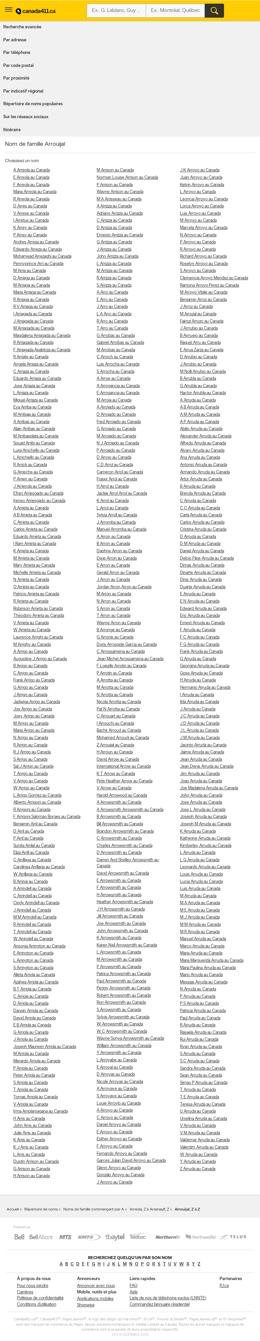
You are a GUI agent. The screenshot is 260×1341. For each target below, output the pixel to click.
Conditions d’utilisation (36, 1304)
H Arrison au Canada (31, 1176)
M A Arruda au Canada (200, 903)
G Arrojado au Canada (116, 429)
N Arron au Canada (114, 601)
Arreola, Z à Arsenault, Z (149, 1209)
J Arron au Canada (113, 580)
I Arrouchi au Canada (115, 723)
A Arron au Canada (113, 537)
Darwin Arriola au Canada (35, 1011)
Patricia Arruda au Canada (203, 1011)
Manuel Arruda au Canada (203, 939)
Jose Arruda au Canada (201, 802)
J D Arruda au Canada (199, 723)
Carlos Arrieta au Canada (35, 529)
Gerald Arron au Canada (118, 573)
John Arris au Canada (32, 1126)
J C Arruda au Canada (199, 716)
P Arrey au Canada (30, 235)
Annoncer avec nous (96, 1286)
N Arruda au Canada (198, 989)
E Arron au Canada (113, 565)
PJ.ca (224, 1286)
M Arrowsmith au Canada (119, 959)
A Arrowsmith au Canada (119, 802)
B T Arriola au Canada (32, 989)
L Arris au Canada (29, 1155)
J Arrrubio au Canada (199, 328)
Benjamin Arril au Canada (35, 824)
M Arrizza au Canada (114, 271)
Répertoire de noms (41, 1209)
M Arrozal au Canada (198, 314)
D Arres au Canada (30, 206)
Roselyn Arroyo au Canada (204, 264)
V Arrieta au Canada (31, 623)
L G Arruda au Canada (199, 860)
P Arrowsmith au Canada (119, 967)
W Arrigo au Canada (31, 788)
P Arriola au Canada (30, 1068)
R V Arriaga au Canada (33, 307)
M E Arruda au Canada (200, 910)
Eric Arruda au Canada (200, 616)
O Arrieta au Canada (31, 587)
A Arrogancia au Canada (118, 386)
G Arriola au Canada (30, 1032)
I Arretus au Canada (31, 220)
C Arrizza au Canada (114, 220)
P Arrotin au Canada (114, 673)
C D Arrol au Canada (115, 465)
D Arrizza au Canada (114, 228)
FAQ (133, 1286)
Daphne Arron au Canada (119, 551)
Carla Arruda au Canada (201, 515)
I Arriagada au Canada (32, 314)
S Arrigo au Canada (30, 759)
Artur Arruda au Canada (201, 479)
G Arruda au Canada (198, 659)
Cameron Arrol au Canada (120, 472)
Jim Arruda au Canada (200, 774)
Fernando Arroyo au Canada (122, 1154)
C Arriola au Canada (30, 996)
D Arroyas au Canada (116, 1074)
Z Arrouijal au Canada (115, 745)
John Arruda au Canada (201, 795)
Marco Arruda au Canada (202, 946)
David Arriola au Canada (34, 1018)
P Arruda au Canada (197, 996)
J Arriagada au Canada (33, 321)
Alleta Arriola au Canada (34, 975)
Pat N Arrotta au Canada (118, 709)
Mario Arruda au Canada (201, 975)
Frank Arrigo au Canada (34, 680)
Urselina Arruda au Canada (203, 1119)
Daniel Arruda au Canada (202, 551)
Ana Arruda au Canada (200, 457)
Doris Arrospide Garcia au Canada (127, 645)
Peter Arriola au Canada (34, 1075)
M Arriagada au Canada (33, 328)
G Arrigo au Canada (30, 687)
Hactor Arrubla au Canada (203, 393)
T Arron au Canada (113, 616)
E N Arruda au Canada (199, 601)
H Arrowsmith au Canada (119, 895)
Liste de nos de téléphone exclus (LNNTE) (168, 1298)
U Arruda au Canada (198, 1111)
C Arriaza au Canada (31, 372)
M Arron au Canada (114, 594)
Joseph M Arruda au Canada (205, 824)
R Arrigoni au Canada (31, 810)
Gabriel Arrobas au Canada (120, 343)
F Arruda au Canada (197, 630)
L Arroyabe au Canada (117, 1060)
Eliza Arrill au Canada (31, 853)
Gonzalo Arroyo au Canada (120, 1175)
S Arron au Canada (113, 609)
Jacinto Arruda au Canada (203, 745)
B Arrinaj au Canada (30, 882)
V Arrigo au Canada (30, 781)
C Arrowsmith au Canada (119, 838)
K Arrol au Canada (113, 501)
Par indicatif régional (23, 91)
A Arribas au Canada (31, 422)
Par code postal (18, 66)
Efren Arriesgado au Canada (38, 493)
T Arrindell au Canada (32, 932)
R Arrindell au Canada (32, 925)
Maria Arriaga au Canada (34, 292)
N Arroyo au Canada (198, 235)
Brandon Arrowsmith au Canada (125, 831)
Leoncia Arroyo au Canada (204, 199)
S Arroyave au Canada (117, 1096)
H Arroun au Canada (115, 752)
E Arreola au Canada (31, 177)
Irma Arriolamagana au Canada (40, 1111)
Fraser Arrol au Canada (117, 479)
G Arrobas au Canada (116, 336)
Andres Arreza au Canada (36, 242)
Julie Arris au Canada (32, 1133)
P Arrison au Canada (115, 185)
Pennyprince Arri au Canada (38, 264)
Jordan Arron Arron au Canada (124, 587)
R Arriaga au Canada (31, 300)
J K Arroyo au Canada (199, 170)
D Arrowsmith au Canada (119, 853)
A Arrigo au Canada (30, 652)
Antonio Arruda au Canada (203, 465)
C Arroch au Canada (115, 357)
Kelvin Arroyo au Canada (202, 185)
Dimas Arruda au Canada (202, 565)
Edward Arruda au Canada (203, 609)
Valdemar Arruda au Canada (205, 1140)
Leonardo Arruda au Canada (205, 867)
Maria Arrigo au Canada (33, 730)
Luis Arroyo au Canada (200, 213)
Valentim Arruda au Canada (204, 1147)
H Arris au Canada (29, 1119)
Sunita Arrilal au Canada (34, 846)
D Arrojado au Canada (116, 414)
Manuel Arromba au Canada (121, 529)
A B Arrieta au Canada (32, 515)
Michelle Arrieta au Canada (37, 573)
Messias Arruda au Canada (203, 982)
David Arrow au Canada (118, 759)
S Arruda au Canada (197, 1054)
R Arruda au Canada (197, 1025)
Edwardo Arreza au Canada (37, 249)
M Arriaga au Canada (31, 285)
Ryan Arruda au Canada (201, 1047)
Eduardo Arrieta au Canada (37, 537)
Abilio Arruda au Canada (201, 429)
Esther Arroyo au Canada (119, 1139)
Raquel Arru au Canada (200, 343)
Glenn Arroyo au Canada (119, 1168)
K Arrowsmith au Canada (119, 938)
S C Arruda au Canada (199, 1061)
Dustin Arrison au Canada (36, 1162)
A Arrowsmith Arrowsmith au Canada (130, 810)
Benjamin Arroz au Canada (203, 300)
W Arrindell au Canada (33, 939)
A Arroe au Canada (113, 379)
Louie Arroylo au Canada (119, 1103)
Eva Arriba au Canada (32, 407)
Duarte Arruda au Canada (202, 587)
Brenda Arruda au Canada (203, 493)
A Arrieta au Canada (31, 508)
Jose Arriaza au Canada (34, 386)
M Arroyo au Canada (198, 220)
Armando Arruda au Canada (205, 472)
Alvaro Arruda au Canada (202, 450)
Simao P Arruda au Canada (203, 1083)
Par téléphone (16, 53)
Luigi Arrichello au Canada (36, 450)
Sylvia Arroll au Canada (117, 515)
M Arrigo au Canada (30, 723)
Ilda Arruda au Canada (199, 702)
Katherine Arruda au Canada (205, 838)
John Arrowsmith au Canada (122, 931)
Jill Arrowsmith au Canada (120, 916)
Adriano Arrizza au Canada (120, 213)
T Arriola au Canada (30, 1090)
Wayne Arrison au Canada (120, 192)
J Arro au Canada (112, 307)
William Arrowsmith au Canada (124, 1046)
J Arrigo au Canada (30, 695)
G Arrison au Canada (31, 1169)
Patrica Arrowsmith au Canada (124, 974)
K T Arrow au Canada (116, 774)
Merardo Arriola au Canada (36, 1061)
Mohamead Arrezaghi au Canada (42, 256)
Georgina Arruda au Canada (204, 666)
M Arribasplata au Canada (35, 436)
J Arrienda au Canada (32, 486)
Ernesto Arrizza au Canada (120, 235)
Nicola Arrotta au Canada (119, 702)
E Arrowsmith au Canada (119, 881)
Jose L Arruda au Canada (202, 810)
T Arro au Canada (112, 328)
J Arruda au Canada (197, 709)
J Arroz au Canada (196, 307)
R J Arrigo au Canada (32, 752)
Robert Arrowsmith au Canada (124, 995)
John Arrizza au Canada (117, 256)
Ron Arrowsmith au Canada (121, 1002)
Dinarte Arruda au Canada (203, 573)
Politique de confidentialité (40, 1298)
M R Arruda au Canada (200, 932)
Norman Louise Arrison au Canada (127, 177)
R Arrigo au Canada (30, 745)
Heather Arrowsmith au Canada (125, 902)
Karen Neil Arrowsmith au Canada (127, 945)
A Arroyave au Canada (117, 1089)
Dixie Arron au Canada (117, 558)
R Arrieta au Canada (30, 601)
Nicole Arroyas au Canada (120, 1082)
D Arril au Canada (28, 831)
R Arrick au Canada (30, 465)
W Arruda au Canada (198, 1155)
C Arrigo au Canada (30, 673)
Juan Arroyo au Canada (201, 177)
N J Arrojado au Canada (118, 443)
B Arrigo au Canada (30, 666)
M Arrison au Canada (115, 170)
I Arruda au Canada (197, 695)
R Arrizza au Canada (114, 278)
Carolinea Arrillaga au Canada (39, 867)
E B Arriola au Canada (32, 1025)
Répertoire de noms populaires (33, 104)
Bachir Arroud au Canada (119, 730)
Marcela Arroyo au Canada (203, 228)
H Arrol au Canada (113, 486)
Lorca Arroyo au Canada (202, 206)
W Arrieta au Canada (31, 630)
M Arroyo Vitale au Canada (203, 292)
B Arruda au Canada (197, 486)
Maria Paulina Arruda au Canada (208, 968)
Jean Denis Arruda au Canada (206, 766)
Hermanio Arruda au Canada (205, 687)
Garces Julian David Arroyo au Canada (131, 1161)
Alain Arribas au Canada (34, 429)
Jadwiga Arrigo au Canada (36, 702)
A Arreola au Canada (31, 170)
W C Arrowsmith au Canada (122, 1031)
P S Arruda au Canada (199, 1003)
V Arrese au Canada (31, 213)
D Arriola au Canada (30, 1003)
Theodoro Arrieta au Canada (38, 616)
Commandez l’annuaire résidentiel (160, 1304)
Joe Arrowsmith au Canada (121, 924)
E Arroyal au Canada (115, 1067)
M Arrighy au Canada (32, 645)
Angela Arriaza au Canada (35, 364)
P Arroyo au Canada (198, 242)
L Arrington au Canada (33, 960)
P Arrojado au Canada (116, 450)
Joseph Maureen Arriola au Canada (44, 1047)
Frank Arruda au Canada (201, 652)
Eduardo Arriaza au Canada (37, 379)
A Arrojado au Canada (116, 407)
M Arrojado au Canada (116, 436)
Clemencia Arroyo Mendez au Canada (214, 278)
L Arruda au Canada (197, 853)
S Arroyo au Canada (198, 271)
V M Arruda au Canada (200, 1133)
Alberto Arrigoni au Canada (37, 802)
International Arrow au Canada (124, 766)
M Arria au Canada (29, 271)
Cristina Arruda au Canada (203, 529)
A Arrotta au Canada (115, 680)
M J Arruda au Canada (200, 917)
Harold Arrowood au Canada (122, 795)
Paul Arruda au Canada (200, 1018)
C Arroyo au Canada (115, 1118)
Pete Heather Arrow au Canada (124, 781)
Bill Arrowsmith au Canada (120, 824)
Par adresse (14, 40)
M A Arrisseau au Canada (119, 199)
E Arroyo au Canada (114, 1132)
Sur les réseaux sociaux (25, 117)
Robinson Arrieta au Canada (38, 609)
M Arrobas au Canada (116, 350)
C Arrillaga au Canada (32, 860)
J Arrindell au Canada (32, 910)
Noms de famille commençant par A (93, 1209)
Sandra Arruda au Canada (202, 1068)
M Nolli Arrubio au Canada (203, 372)
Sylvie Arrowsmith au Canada (123, 1017)
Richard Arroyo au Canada (203, 256)
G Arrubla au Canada (198, 386)
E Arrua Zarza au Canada (201, 350)
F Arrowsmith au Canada (119, 888)
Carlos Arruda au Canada (202, 522)
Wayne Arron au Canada (119, 623)
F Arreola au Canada (31, 185)
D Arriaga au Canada (31, 278)
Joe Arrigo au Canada (32, 709)
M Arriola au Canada (31, 1054)
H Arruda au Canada (198, 680)
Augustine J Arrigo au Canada (40, 659)
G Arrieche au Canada (33, 472)
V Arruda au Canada (198, 1126)
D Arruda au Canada (198, 537)
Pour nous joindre (32, 1286)
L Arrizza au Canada (114, 264)
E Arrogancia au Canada (118, 393)
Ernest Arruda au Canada (202, 623)
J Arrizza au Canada (114, 249)
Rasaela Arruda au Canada (203, 1032)
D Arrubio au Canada (198, 357)
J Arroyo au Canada (114, 1182)
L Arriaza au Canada (30, 393)
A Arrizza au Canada (114, 206)
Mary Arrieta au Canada (34, 565)
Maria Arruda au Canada (201, 953)
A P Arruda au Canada (199, 422)
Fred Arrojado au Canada (119, 422)
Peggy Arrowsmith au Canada (123, 988)
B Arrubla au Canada (198, 379)
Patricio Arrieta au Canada (36, 594)
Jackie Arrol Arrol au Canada (122, 493)
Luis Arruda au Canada (200, 889)
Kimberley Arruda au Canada (205, 846)
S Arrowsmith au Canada (119, 1010)
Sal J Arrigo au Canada (33, 766)
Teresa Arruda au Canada (202, 1104)
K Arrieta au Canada (31, 551)
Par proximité (16, 78)
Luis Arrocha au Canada (118, 364)
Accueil (13, 1209)
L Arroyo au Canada (198, 192)
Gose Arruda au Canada (201, 673)
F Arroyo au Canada (114, 1146)
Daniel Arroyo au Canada (119, 1125)
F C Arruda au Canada (199, 637)
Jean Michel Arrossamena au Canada (130, 659)
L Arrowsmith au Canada (119, 952)
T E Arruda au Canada (199, 1097)
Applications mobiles (95, 1299)
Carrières (25, 1292)
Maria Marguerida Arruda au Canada (211, 960)
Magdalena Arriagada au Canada (41, 336)
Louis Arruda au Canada (201, 874)
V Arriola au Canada (30, 1104)
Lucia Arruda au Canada (201, 882)
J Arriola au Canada (30, 1039)
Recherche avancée (22, 27)
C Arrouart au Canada (116, 716)
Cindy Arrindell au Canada (36, 903)
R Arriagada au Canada (33, 343)
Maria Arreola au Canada (34, 192)
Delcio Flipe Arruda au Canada (207, 558)
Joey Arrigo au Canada (33, 716)
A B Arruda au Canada (199, 407)
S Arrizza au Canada (114, 285)
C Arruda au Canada (198, 501)
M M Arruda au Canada (200, 925)
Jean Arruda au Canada (201, 759)
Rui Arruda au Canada (199, 1039)
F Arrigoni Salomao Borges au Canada (46, 817)
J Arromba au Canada (116, 522)
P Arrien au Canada (30, 479)
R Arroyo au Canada (198, 249)
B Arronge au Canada (116, 630)
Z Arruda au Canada (197, 1169)
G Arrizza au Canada (114, 242)
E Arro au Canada (112, 300)
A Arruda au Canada (198, 400)
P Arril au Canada (28, 838)
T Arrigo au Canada (30, 774)
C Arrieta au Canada (31, 522)
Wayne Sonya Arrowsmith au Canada (130, 1038)
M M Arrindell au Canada (34, 917)
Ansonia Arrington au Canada (39, 946)
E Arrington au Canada (33, 953)
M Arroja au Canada (114, 400)
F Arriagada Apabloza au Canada (41, 350)
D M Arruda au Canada (200, 544)
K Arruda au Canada (198, 831)
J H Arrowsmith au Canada (121, 909)
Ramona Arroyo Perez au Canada (209, 285)
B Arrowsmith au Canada (119, 817)
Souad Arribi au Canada (34, 443)
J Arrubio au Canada (198, 364)
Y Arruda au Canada (198, 1162)
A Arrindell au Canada (32, 889)
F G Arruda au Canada (199, 645)
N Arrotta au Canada (115, 695)
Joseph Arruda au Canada (203, 817)
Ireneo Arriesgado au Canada (39, 501)
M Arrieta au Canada (31, 558)
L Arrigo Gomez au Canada (37, 795)
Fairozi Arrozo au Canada (201, 321)
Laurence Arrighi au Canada (38, 637)
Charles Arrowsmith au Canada (124, 846)
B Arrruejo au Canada (199, 336)
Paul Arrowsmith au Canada (121, 981)
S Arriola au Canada (30, 1083)
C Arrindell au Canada (32, 896)
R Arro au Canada (112, 321)
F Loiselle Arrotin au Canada (121, 666)
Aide (134, 1292)
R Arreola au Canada (31, 199)
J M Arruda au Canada (200, 738)
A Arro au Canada (112, 292)
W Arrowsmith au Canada (120, 1024)
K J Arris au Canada (30, 1147)
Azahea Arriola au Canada (35, 982)
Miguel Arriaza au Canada (35, 400)
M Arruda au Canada (198, 896)
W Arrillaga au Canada (32, 874)
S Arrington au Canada (33, 968)
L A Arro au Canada (114, 314)
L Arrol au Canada (112, 508)
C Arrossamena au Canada (121, 652)
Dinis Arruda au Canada (201, 580)
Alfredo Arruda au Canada (203, 443)
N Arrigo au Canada (30, 738)
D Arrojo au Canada (114, 457)
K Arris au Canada (29, 1140)
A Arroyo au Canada (115, 1110)
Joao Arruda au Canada (201, 781)
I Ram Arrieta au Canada (34, 544)
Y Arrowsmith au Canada (119, 1053)
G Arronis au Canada (115, 637)
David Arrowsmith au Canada (123, 873)
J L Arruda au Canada (199, 730)
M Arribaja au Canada (32, 414)
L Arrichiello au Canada (33, 457)
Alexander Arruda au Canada (205, 436)
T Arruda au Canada (198, 1090)
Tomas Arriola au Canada (35, 1097)
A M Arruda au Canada (200, 414)
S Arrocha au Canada (115, 372)
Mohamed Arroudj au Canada (123, 738)
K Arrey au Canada (30, 228)
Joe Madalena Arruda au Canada (209, 788)
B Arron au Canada (113, 544)
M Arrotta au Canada (115, 687)
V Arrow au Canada (114, 788)
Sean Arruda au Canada (201, 1075)
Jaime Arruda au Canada (202, 752)
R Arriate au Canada (30, 357)
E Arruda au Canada (197, 594)
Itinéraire (12, 130)
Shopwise (86, 1305)
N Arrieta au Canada (31, 580)
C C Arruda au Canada (200, 508)
